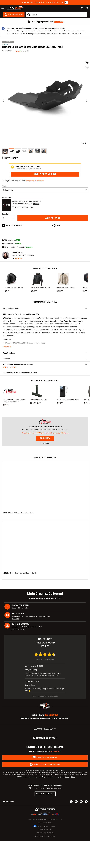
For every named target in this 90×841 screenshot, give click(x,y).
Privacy (73, 777)
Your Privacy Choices (46, 826)
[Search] (56, 14)
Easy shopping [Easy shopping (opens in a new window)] (31, 669)
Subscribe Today (18, 629)
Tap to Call (18, 258)
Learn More (45, 443)
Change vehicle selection (34, 181)
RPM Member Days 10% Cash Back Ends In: (43, 2)
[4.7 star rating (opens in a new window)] (45, 655)
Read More (7, 347)
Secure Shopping (45, 823)
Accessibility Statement (45, 836)
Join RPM (15, 619)
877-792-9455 (52, 714)
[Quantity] (8, 218)
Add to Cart (52, 218)
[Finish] (45, 189)
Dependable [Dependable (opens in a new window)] (30, 685)
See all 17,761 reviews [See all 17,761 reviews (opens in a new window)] (45, 659)
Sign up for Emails (46, 757)
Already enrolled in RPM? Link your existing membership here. (45, 433)
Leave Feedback (45, 794)
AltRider (5, 44)
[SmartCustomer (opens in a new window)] (45, 696)
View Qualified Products (56, 770)
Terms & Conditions (45, 833)
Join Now (45, 438)
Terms (67, 777)
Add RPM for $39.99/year (24, 207)
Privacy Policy (45, 830)
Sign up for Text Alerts (47, 764)
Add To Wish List (14, 225)
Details (36, 204)
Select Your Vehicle (45, 174)
